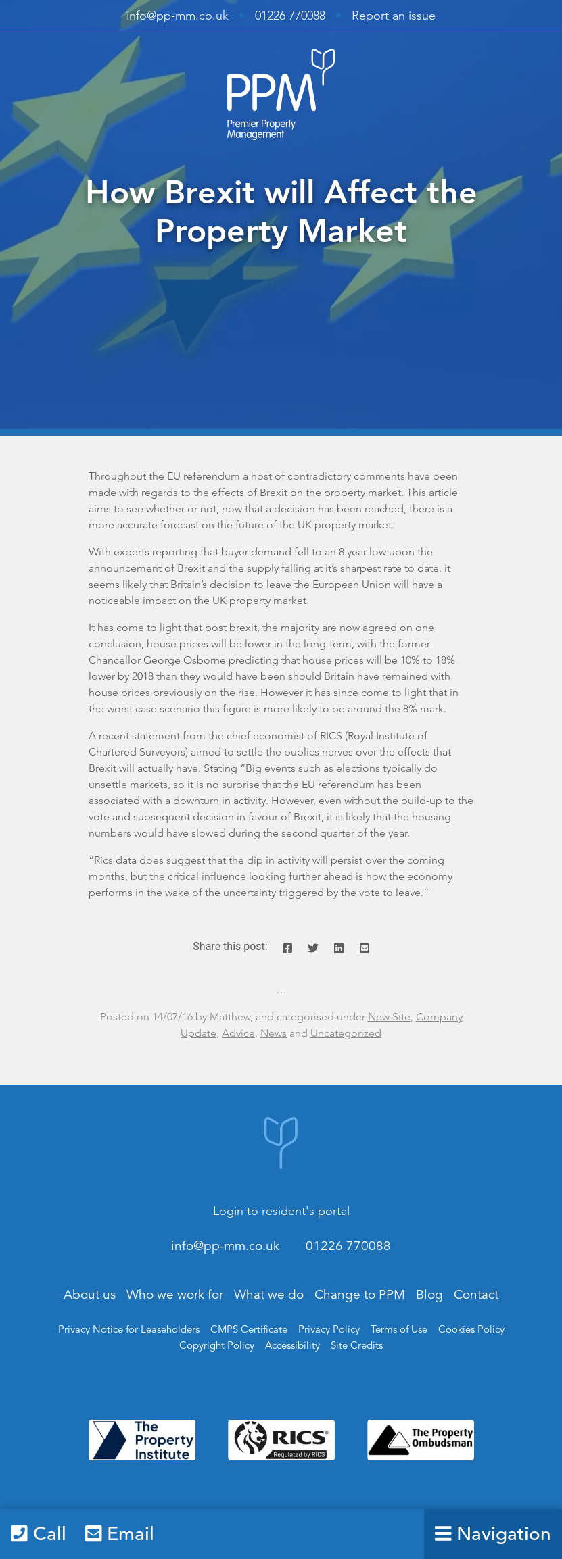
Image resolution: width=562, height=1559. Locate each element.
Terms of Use (399, 1328)
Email (120, 1533)
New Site (389, 1016)
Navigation (493, 1533)
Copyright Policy (216, 1345)
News (273, 1032)
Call (38, 1533)
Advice (238, 1032)
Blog (429, 1294)
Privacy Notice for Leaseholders (129, 1328)
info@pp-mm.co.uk (177, 15)
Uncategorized (345, 1032)
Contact (476, 1294)
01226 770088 (290, 15)
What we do (269, 1294)
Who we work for (174, 1294)
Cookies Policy (471, 1328)
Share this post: (230, 946)
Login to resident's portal (281, 1211)
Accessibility (292, 1345)
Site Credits (357, 1345)
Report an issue (394, 15)
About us (90, 1294)
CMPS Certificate (248, 1328)
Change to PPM (359, 1294)
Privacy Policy (329, 1328)
